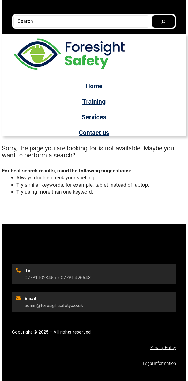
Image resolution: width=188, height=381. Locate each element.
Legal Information (159, 363)
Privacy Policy (163, 347)
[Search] (163, 21)
